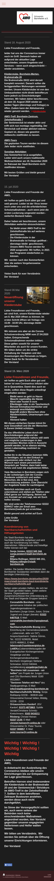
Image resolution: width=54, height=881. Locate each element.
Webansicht (47, 876)
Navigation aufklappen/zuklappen (27, 4)
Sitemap (17, 875)
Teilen (8, 865)
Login (49, 874)
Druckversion (9, 875)
